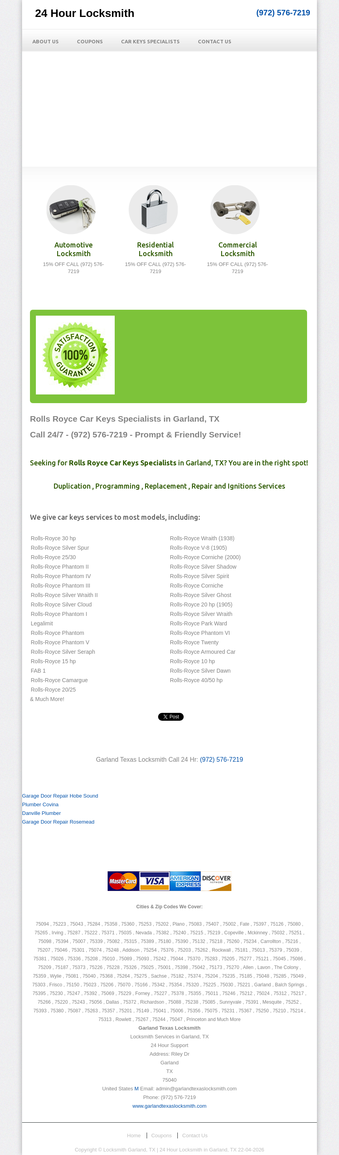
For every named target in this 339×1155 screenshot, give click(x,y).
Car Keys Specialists (150, 41)
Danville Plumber (41, 813)
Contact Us (214, 41)
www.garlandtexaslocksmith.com (169, 1106)
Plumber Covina (40, 804)
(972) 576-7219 (283, 12)
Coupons (90, 41)
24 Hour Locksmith (84, 13)
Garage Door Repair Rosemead (58, 822)
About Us (45, 41)
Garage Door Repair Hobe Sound (60, 796)
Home (134, 1135)
